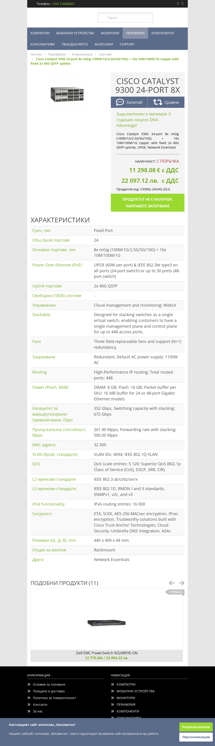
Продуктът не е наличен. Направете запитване (147, 202)
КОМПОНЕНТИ (162, 33)
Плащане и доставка (46, 691)
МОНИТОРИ (110, 33)
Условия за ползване (46, 684)
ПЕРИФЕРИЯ (135, 33)
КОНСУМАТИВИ (43, 44)
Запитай (129, 102)
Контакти (37, 704)
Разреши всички (196, 727)
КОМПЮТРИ (40, 33)
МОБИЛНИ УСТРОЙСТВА (75, 33)
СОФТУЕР (127, 44)
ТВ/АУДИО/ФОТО (75, 44)
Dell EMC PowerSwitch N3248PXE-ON (107, 652)
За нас (35, 711)
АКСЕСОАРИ (104, 44)
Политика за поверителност (51, 698)
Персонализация (196, 737)
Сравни (166, 102)
